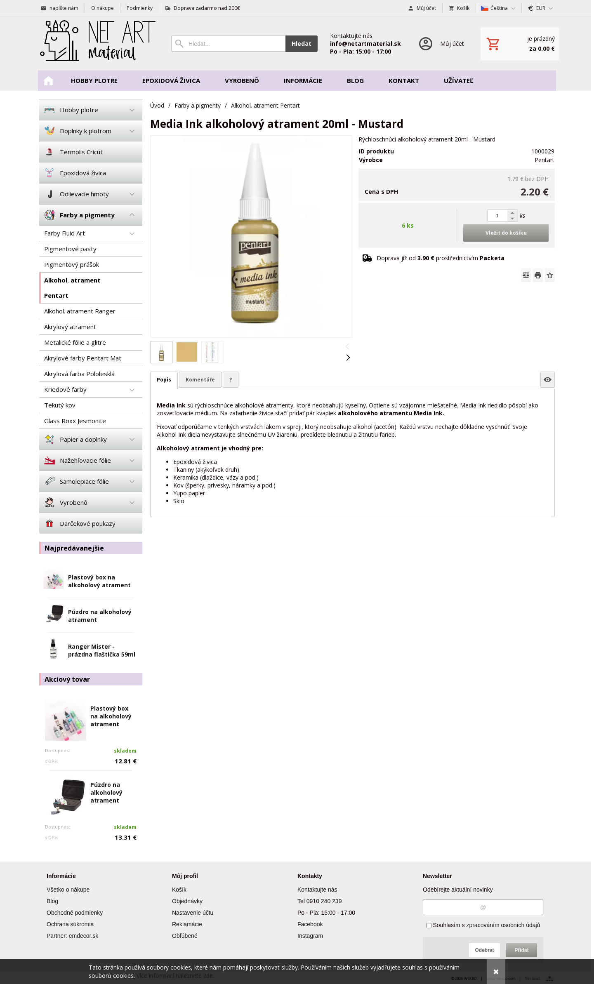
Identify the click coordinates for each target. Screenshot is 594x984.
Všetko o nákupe (68, 889)
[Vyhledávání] (228, 43)
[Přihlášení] (440, 43)
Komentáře (200, 379)
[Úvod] (97, 43)
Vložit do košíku (506, 232)
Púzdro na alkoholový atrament (106, 792)
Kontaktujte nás (317, 889)
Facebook (310, 924)
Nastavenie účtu (192, 912)
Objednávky (187, 901)
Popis (164, 379)
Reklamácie (187, 924)
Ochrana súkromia (70, 924)
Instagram (310, 935)
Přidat (521, 950)
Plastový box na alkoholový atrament (99, 581)
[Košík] (520, 43)
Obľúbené (185, 935)
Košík (179, 889)
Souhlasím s (483, 925)
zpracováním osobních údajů (503, 925)
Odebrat (484, 950)
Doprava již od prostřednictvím (440, 258)
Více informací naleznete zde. (175, 975)
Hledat (301, 43)
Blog (52, 901)
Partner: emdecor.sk (72, 935)
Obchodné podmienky (75, 912)
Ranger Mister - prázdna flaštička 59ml (101, 650)
